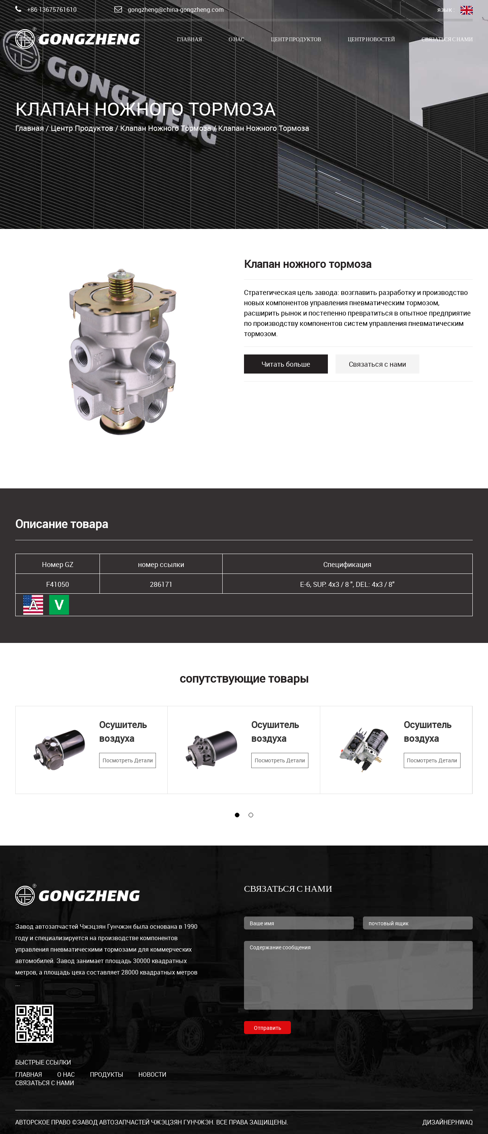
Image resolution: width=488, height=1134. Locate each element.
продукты (106, 1074)
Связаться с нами (447, 40)
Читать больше (286, 364)
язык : (455, 10)
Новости (152, 1074)
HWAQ (464, 1122)
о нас (236, 40)
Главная (189, 40)
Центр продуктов (296, 40)
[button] (237, 815)
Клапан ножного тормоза (165, 128)
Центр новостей (371, 40)
